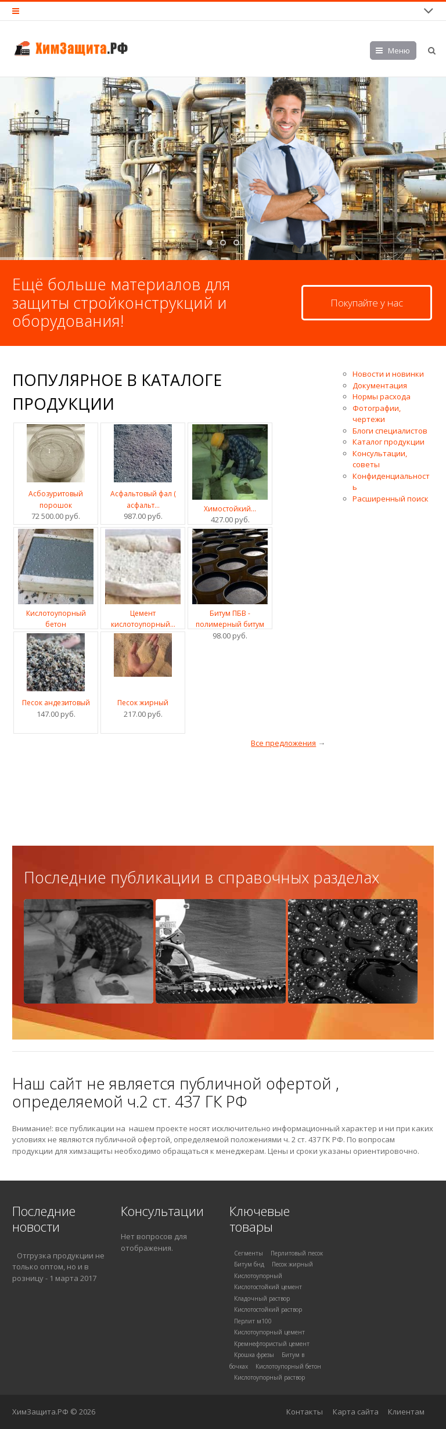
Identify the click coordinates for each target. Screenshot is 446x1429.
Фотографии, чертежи (377, 414)
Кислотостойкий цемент (268, 1287)
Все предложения (283, 743)
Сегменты (248, 1253)
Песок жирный (142, 703)
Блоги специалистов (390, 430)
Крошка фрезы (254, 1355)
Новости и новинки (388, 374)
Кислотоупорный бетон (288, 1366)
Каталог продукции (389, 441)
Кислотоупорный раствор (269, 1377)
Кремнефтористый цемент (272, 1344)
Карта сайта (356, 1411)
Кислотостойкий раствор (268, 1309)
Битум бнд (249, 1264)
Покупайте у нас (366, 302)
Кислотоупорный (258, 1276)
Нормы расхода (382, 396)
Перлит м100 (253, 1321)
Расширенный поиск (391, 498)
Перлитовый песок (297, 1253)
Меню (399, 50)
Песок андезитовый (56, 703)
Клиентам (406, 1411)
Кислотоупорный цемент (269, 1332)
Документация (380, 385)
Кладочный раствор (262, 1298)
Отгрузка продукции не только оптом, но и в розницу (58, 1266)
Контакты (304, 1411)
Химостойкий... (230, 509)
